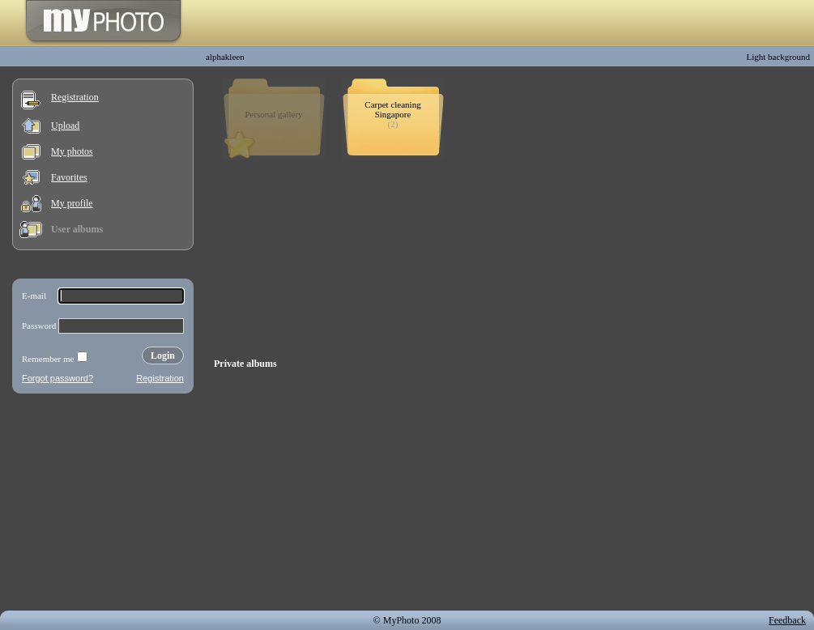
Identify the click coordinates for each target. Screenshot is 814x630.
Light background (778, 57)
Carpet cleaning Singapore (392, 109)
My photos (72, 151)
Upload (65, 125)
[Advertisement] (103, 505)
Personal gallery (273, 114)
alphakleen (225, 57)
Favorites (69, 177)
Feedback (787, 620)
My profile (72, 203)
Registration (75, 97)
